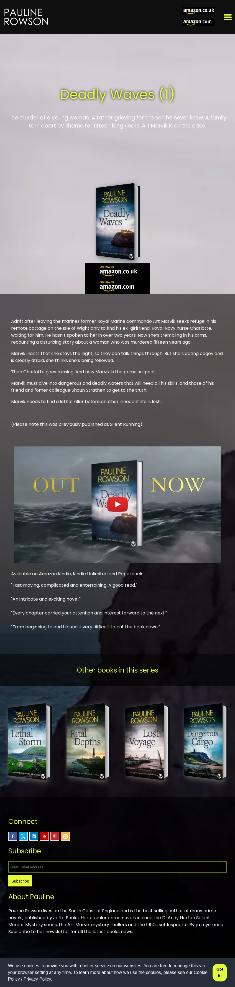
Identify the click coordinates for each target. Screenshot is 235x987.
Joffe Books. (68, 917)
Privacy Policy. (38, 979)
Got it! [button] (219, 972)
